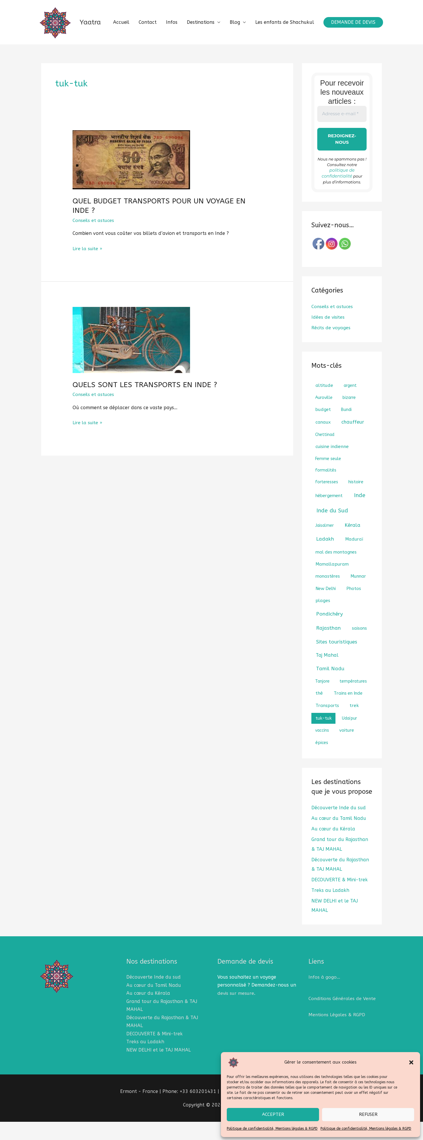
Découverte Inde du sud (338, 827)
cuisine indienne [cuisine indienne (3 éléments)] (332, 466)
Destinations (200, 60)
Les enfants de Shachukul (284, 60)
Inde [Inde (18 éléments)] (359, 515)
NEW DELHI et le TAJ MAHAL (158, 1068)
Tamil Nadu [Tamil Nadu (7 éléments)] (330, 688)
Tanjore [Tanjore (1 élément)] (322, 700)
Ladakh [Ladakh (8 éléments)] (325, 558)
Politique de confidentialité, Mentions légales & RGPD (272, 1128)
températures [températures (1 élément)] (353, 700)
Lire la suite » (88, 273)
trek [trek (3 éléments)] (354, 725)
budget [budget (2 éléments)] (323, 429)
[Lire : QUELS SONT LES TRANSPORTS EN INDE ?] (131, 365)
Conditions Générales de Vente (342, 1017)
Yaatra (98, 25)
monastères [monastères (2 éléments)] (327, 595)
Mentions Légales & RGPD (337, 1034)
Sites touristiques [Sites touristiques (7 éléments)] (336, 661)
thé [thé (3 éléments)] (319, 712)
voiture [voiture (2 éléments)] (346, 749)
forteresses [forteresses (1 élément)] (326, 501)
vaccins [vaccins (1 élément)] (322, 749)
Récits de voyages (331, 347)
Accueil (121, 60)
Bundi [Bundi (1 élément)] (346, 429)
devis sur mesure (236, 1012)
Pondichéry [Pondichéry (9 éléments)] (329, 633)
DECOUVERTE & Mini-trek (339, 899)
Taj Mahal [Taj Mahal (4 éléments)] (327, 674)
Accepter (273, 1114)
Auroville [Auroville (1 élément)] (324, 416)
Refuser (368, 1114)
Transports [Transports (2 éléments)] (327, 725)
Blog (235, 60)
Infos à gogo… (324, 996)
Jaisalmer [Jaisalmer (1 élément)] (324, 544)
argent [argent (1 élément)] (350, 404)
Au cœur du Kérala (333, 848)
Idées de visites (328, 337)
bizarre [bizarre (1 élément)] (349, 416)
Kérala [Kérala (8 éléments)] (352, 544)
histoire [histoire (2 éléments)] (355, 501)
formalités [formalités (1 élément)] (325, 489)
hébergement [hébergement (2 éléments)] (329, 515)
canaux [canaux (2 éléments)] (322, 441)
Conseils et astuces (94, 246)
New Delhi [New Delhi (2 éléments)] (325, 608)
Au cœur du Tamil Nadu (338, 837)
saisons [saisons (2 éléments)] (359, 647)
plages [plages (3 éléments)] (322, 620)
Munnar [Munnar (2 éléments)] (358, 595)
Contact (148, 60)
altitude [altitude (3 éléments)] (324, 404)
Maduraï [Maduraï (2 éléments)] (354, 558)
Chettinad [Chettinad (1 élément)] (324, 454)
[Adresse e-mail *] (342, 139)
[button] (411, 1062)
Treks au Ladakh (330, 909)
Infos (171, 60)
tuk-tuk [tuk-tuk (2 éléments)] (323, 737)
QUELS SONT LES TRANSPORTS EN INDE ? (145, 410)
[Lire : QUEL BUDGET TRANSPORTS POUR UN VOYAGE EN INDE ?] (131, 185)
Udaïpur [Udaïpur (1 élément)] (349, 737)
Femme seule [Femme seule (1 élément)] (328, 478)
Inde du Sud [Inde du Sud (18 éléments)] (332, 530)
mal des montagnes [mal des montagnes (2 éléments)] (336, 571)
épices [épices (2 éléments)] (321, 762)
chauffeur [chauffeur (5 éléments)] (352, 441)
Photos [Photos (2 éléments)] (353, 608)
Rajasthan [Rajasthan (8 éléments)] (328, 647)
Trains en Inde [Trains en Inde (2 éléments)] (348, 712)
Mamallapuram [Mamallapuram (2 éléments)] (332, 583)
